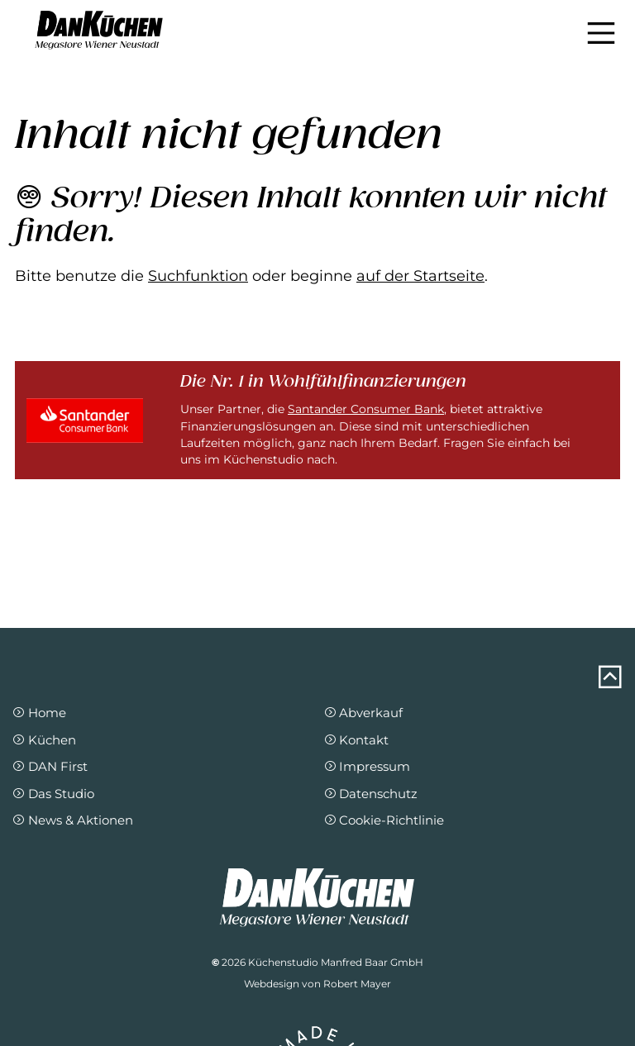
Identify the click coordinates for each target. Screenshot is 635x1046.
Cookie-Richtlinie (384, 820)
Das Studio (52, 793)
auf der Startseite (420, 276)
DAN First (49, 766)
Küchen (43, 740)
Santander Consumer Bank (366, 409)
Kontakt (356, 740)
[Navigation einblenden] (601, 33)
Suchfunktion (198, 276)
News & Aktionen (72, 820)
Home (38, 712)
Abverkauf (363, 712)
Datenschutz (371, 793)
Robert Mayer (357, 983)
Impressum (367, 766)
